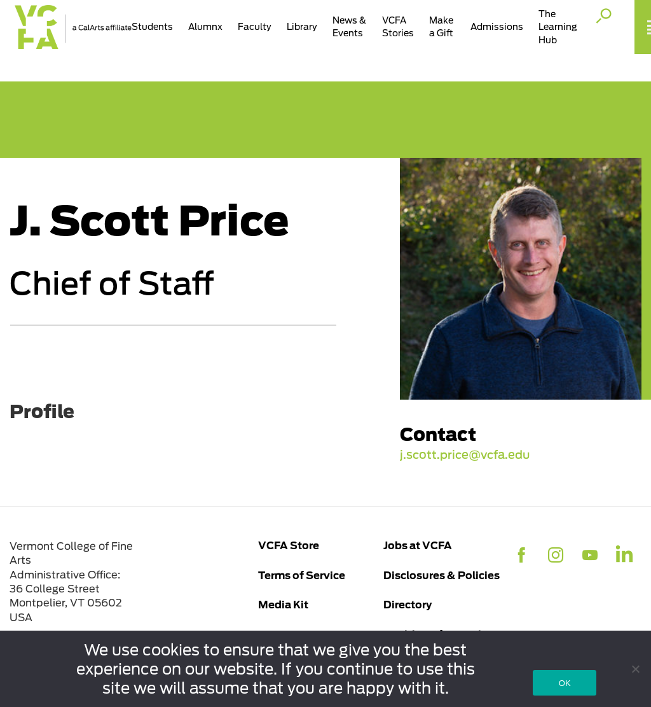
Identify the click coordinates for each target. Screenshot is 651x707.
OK (565, 683)
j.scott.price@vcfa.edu (465, 455)
